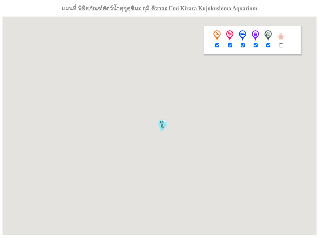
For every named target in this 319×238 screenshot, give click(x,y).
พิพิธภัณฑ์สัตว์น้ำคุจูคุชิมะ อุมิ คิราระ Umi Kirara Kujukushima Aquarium (167, 8)
